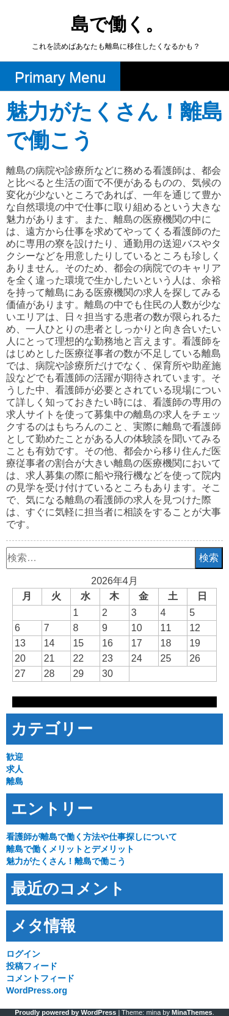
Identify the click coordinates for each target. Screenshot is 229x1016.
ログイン (23, 954)
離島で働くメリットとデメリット (70, 849)
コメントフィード (40, 978)
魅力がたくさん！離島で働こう (66, 861)
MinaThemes (192, 1012)
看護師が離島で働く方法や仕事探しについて (91, 837)
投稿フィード (31, 966)
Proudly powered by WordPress (65, 1012)
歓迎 (14, 757)
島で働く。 (117, 25)
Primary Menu (60, 77)
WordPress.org (36, 990)
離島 (14, 781)
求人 (14, 769)
